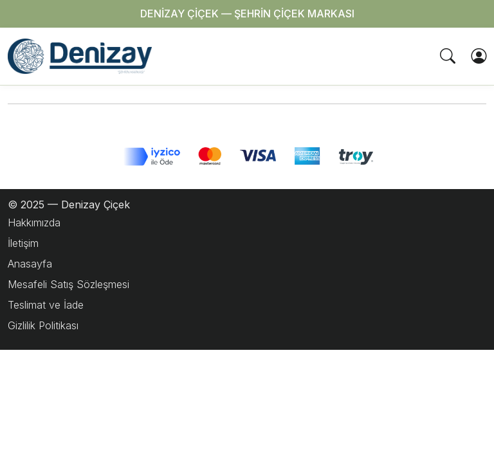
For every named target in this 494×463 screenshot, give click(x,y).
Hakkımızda (34, 222)
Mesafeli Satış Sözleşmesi (68, 284)
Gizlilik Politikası (43, 325)
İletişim (23, 243)
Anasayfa (30, 263)
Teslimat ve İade (46, 304)
